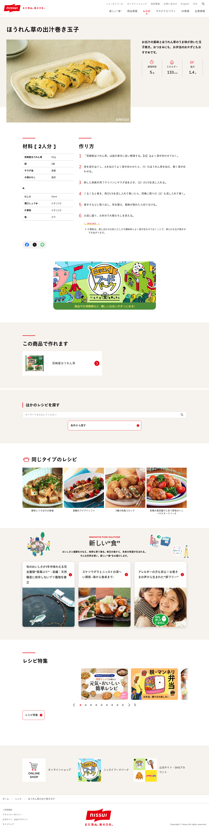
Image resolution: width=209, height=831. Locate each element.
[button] (74, 705)
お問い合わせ (170, 4)
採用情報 (155, 4)
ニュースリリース (114, 4)
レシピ (146, 11)
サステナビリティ (166, 11)
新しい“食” (115, 11)
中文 (195, 4)
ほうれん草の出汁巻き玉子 (41, 799)
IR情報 (185, 11)
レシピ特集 (31, 715)
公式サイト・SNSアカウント (15, 819)
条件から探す (78, 425)
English (185, 4)
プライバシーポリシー (12, 814)
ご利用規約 (7, 810)
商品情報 (132, 11)
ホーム (6, 799)
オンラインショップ (137, 4)
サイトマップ (8, 824)
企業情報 (200, 11)
